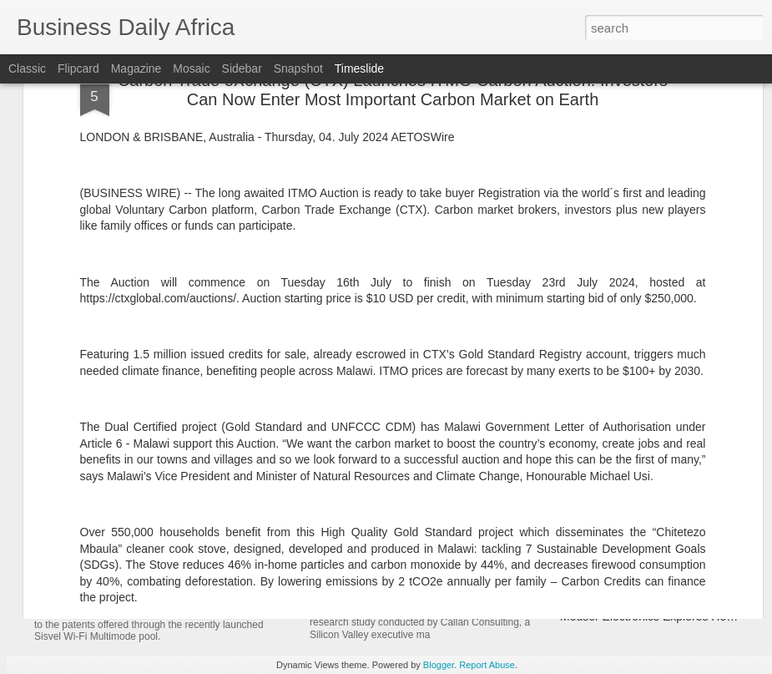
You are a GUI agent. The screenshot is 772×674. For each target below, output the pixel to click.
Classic (27, 68)
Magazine (136, 68)
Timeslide (359, 68)
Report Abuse (487, 665)
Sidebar (242, 68)
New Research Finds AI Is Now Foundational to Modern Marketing (529, 532)
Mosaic (191, 68)
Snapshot (298, 68)
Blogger (438, 665)
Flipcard (78, 68)
